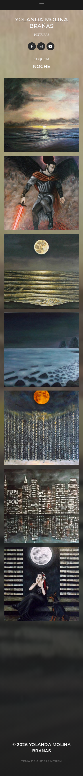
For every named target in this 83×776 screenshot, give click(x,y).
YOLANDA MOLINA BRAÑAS (41, 22)
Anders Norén (49, 761)
